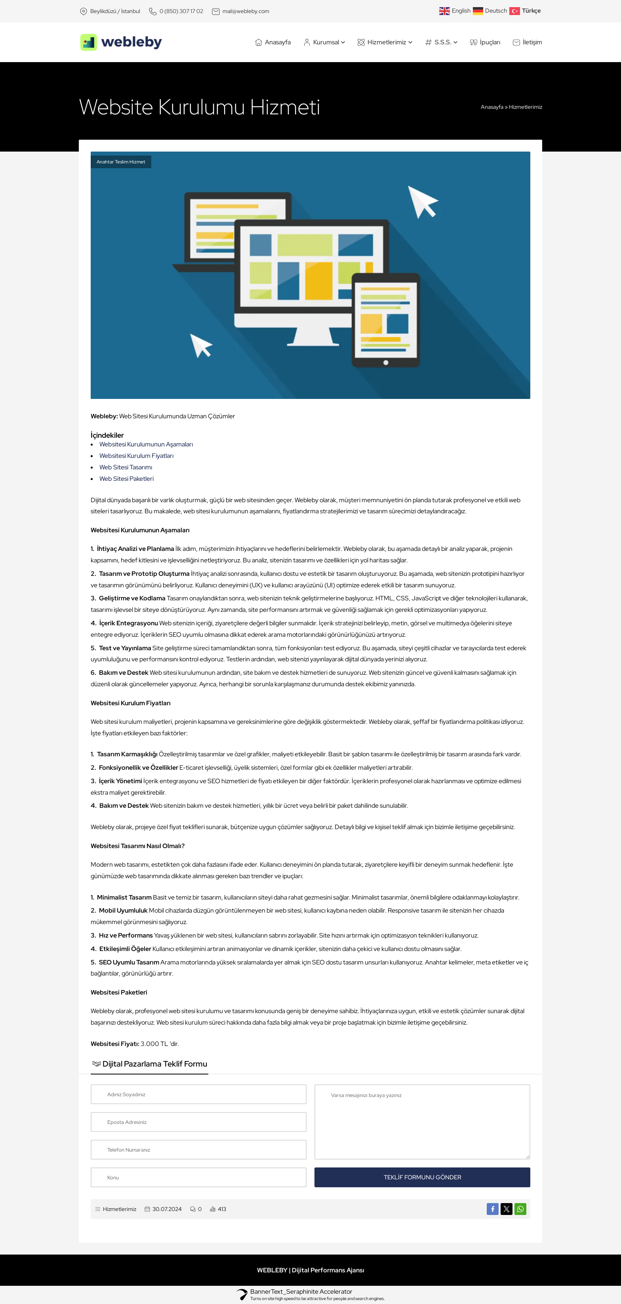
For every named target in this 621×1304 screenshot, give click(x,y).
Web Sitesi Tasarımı (125, 467)
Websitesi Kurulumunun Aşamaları (146, 444)
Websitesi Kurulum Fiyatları (136, 456)
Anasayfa (492, 106)
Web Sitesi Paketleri (126, 479)
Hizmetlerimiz (525, 106)
